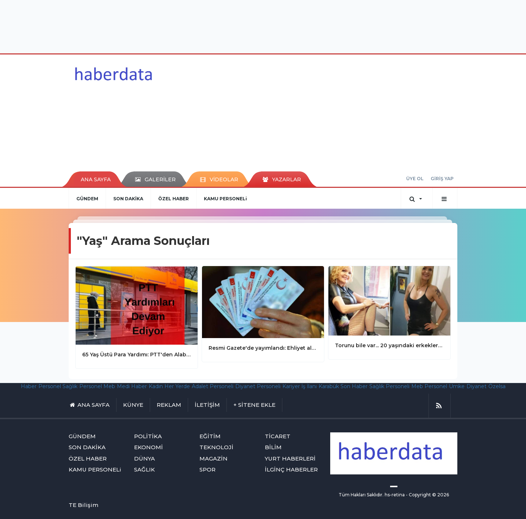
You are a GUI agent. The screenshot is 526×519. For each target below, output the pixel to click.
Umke (457, 386)
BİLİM (273, 447)
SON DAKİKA (128, 198)
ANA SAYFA (96, 179)
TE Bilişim (83, 504)
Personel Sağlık (57, 386)
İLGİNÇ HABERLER (291, 469)
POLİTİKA (148, 436)
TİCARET (277, 436)
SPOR (207, 469)
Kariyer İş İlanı (299, 386)
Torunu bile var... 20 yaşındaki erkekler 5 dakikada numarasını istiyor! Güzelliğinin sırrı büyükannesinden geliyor (389, 345)
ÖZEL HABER (173, 198)
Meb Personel (429, 386)
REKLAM (169, 404)
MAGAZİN (213, 458)
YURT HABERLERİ (290, 458)
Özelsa (497, 386)
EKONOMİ (148, 447)
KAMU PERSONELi (225, 198)
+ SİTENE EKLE (254, 404)
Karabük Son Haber (343, 386)
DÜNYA (144, 458)
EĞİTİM (210, 436)
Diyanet (476, 386)
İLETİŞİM (207, 404)
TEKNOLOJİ (216, 447)
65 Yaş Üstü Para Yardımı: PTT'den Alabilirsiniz (136, 354)
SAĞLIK (144, 469)
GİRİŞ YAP (442, 178)
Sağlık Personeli (389, 386)
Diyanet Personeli (258, 386)
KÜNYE (133, 404)
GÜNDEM (87, 198)
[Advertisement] (263, 26)
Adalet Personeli (212, 386)
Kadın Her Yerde (169, 386)
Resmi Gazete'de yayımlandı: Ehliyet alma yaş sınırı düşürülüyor (263, 348)
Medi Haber (132, 386)
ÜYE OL (414, 178)
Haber (29, 386)
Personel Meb (97, 386)
